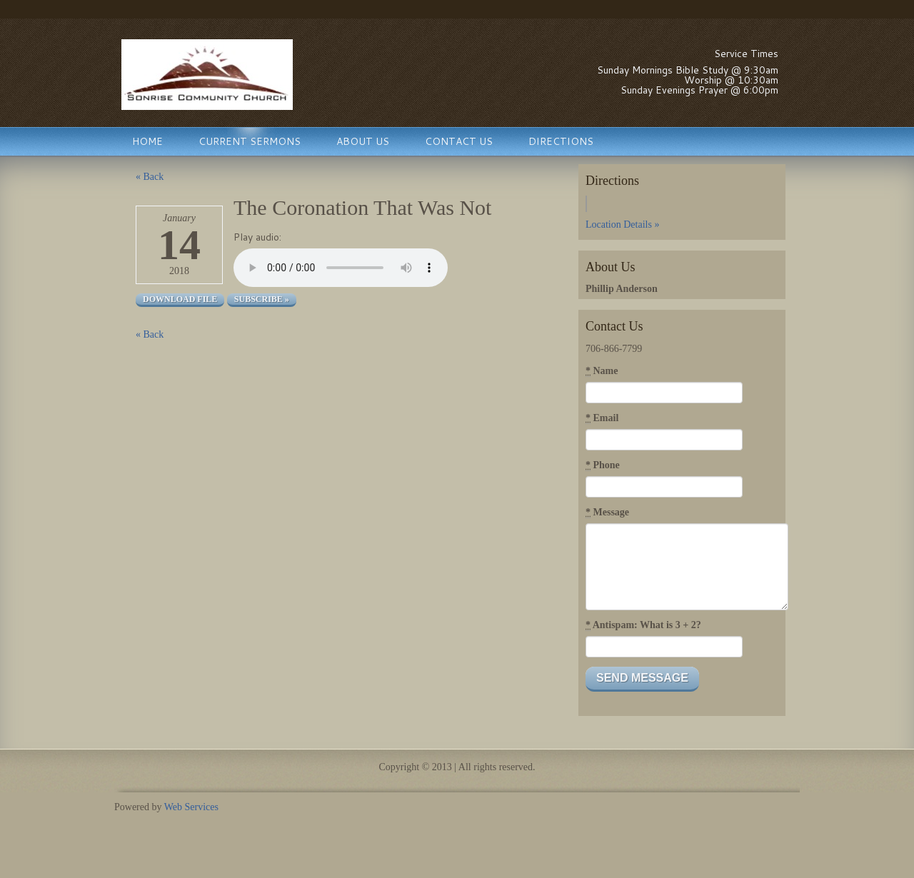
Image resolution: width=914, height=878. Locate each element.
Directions (560, 141)
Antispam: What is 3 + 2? (643, 625)
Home (147, 141)
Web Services (191, 807)
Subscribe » (261, 299)
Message (607, 512)
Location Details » (622, 224)
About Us (362, 141)
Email (602, 418)
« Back (150, 176)
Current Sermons (250, 141)
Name (602, 371)
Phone (603, 465)
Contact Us (459, 141)
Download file (180, 299)
